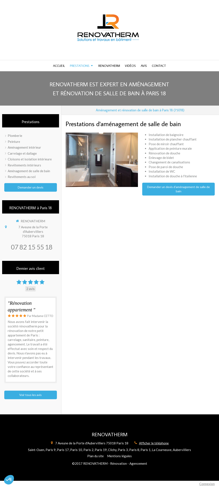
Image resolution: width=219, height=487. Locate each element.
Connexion (207, 484)
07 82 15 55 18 (31, 247)
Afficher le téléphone (154, 443)
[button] (9, 480)
